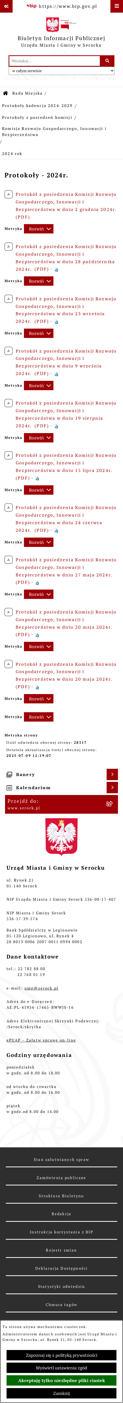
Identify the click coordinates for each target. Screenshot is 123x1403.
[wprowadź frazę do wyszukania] (55, 61)
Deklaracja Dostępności (61, 1268)
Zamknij (61, 1393)
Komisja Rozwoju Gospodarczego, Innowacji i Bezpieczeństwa (54, 131)
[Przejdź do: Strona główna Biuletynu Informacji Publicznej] (6, 93)
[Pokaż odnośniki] (6, 6)
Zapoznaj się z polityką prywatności (61, 1355)
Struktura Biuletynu (61, 1196)
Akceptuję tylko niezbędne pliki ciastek (61, 1380)
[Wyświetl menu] (116, 6)
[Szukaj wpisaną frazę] (107, 61)
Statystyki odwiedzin (61, 1286)
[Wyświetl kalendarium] (112, 787)
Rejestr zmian (61, 1250)
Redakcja (61, 1213)
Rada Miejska (27, 93)
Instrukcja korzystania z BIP (61, 1232)
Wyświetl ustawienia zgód (61, 1368)
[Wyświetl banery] (112, 774)
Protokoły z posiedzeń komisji (37, 117)
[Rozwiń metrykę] (38, 228)
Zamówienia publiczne (61, 1177)
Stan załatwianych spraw (61, 1159)
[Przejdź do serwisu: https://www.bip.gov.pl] (61, 6)
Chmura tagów (61, 1304)
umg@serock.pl (41, 988)
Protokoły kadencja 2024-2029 (37, 105)
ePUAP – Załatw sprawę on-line (41, 1040)
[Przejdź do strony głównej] (61, 33)
